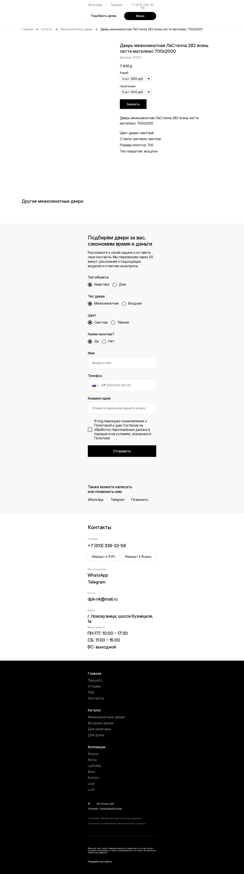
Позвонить (139, 499)
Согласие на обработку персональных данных (116, 823)
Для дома (96, 735)
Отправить (122, 451)
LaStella (94, 766)
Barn (91, 772)
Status (93, 754)
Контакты (96, 698)
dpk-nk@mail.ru (103, 599)
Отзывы (94, 686)
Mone (92, 760)
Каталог (47, 29)
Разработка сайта (100, 861)
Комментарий (99, 398)
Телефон (95, 376)
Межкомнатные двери (77, 29)
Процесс (95, 680)
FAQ (91, 692)
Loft (91, 789)
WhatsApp (95, 5)
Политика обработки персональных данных (115, 818)
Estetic (93, 778)
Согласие (130, 425)
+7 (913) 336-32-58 (143, 6)
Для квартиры (99, 729)
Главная (27, 29)
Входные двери (100, 723)
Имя (91, 353)
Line (91, 784)
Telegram (116, 5)
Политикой (103, 425)
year (93, 803)
